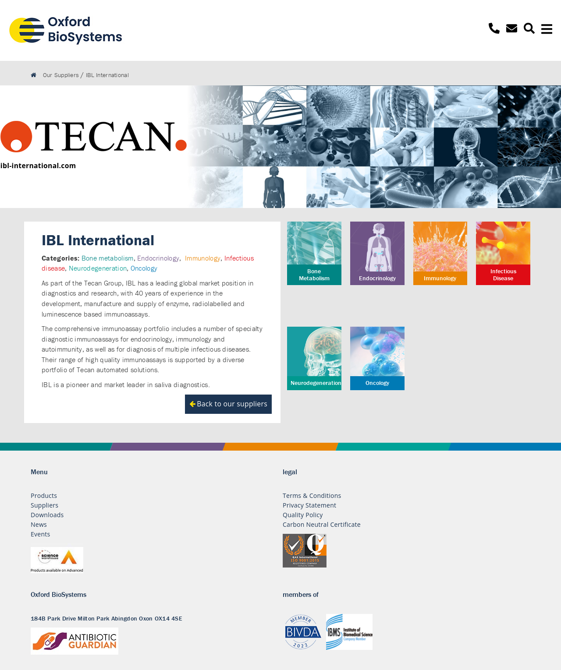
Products (44, 495)
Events (40, 534)
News (39, 524)
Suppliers (44, 505)
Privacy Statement (309, 505)
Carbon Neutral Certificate (322, 524)
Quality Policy (303, 515)
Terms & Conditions (312, 495)
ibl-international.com (38, 165)
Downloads (47, 515)
